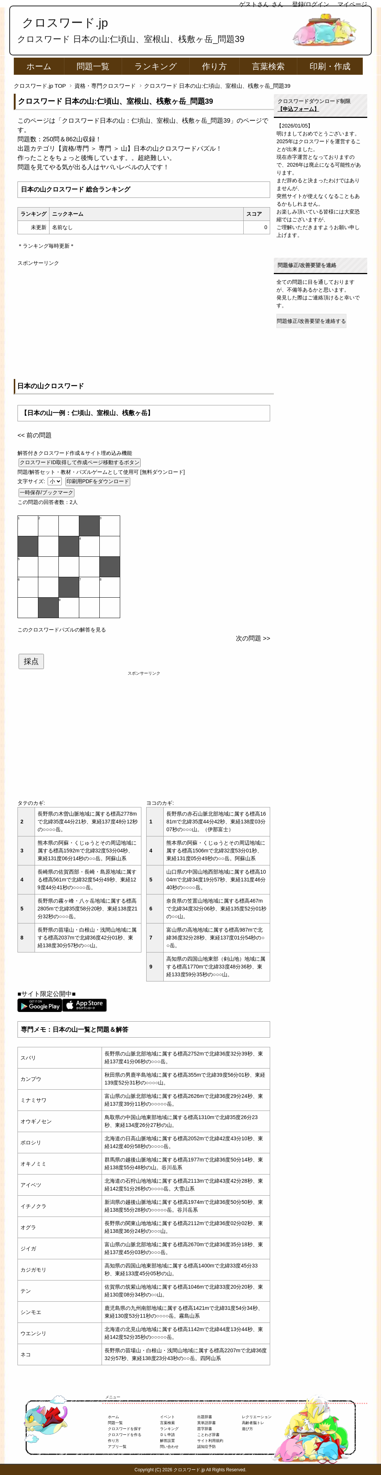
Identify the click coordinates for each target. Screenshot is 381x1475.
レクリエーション (257, 1417)
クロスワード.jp (65, 22)
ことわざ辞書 (208, 1435)
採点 (31, 661)
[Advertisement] (143, 319)
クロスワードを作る (124, 1435)
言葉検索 (268, 66)
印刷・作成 (330, 66)
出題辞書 (204, 1417)
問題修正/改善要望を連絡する (311, 321)
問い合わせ (169, 1447)
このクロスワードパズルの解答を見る (61, 630)
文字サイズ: (32, 481)
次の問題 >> (253, 638)
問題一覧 (93, 66)
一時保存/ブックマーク (46, 492)
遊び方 (247, 1429)
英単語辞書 (206, 1423)
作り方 (214, 66)
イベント (167, 1417)
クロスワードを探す (124, 1429)
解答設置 (167, 1441)
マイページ (352, 4)
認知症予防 (206, 1447)
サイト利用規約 (210, 1441)
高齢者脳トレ (253, 1423)
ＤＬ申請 (167, 1435)
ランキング (155, 66)
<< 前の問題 (34, 435)
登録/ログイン (310, 4)
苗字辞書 (204, 1429)
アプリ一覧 (117, 1447)
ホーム (39, 66)
